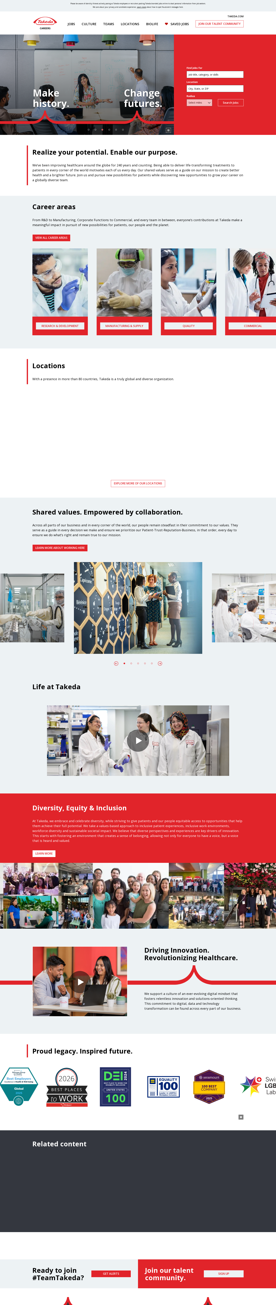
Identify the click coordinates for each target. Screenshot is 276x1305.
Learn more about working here (60, 548)
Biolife (152, 24)
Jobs (71, 24)
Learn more (44, 853)
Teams (108, 24)
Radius (191, 96)
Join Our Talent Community (220, 24)
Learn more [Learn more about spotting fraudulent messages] (141, 7)
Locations (130, 24)
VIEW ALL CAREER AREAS (51, 238)
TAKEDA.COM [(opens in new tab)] (235, 16)
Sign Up (223, 1274)
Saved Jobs (180, 24)
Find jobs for (194, 68)
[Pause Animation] (241, 923)
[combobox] (215, 88)
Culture (89, 24)
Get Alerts (111, 1274)
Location (192, 82)
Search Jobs (231, 103)
